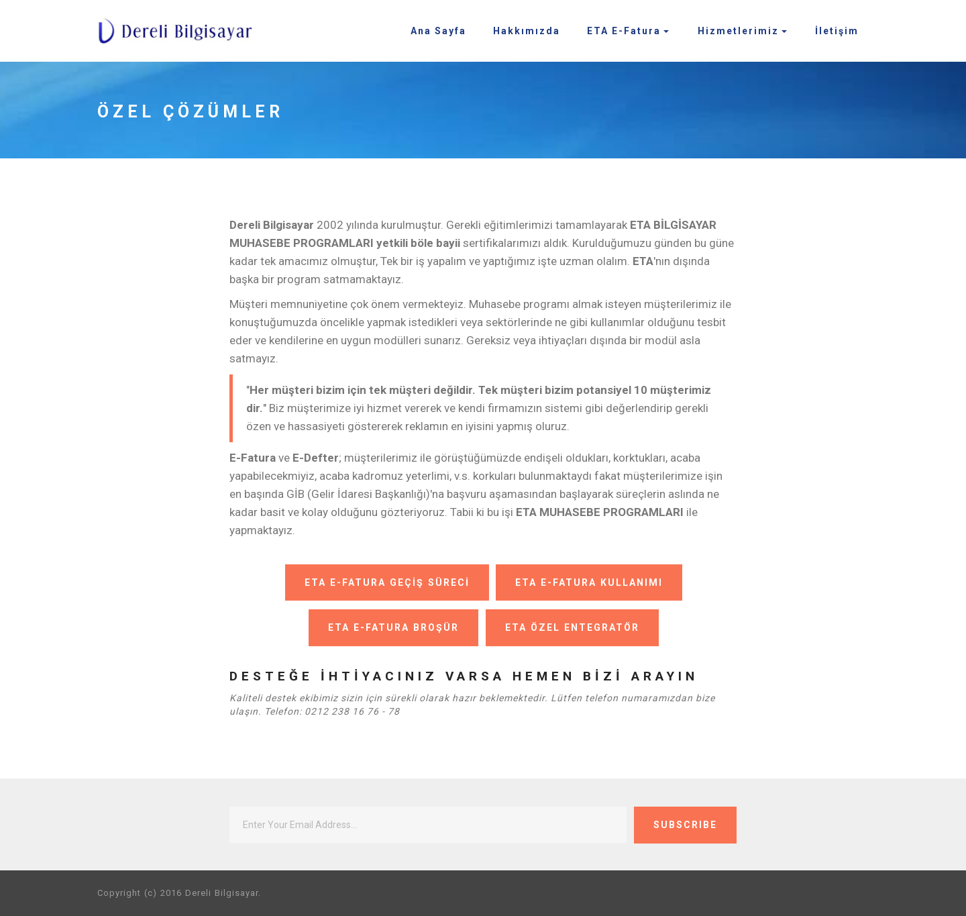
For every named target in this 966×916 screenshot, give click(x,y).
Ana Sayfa (438, 31)
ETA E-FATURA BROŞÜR (392, 627)
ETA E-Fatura (624, 31)
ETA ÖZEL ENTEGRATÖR (572, 627)
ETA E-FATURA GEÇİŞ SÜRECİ (385, 582)
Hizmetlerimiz (738, 31)
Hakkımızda (526, 31)
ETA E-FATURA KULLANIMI (589, 582)
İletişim (837, 31)
